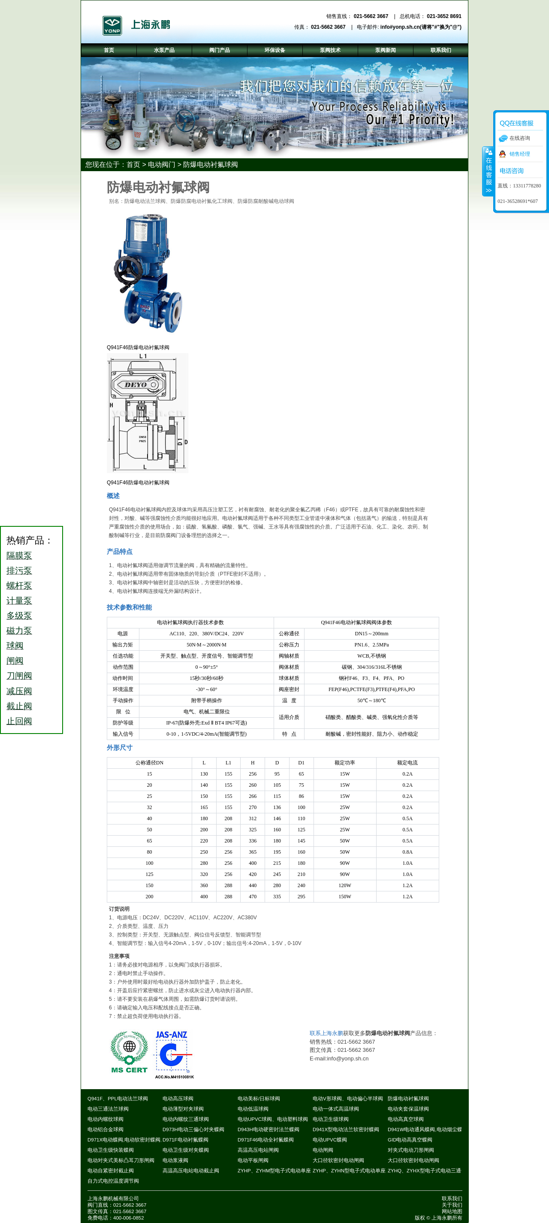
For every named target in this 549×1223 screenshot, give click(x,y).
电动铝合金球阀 (105, 1129)
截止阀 (19, 706)
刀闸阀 (19, 675)
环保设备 (275, 50)
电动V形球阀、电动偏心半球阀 (348, 1098)
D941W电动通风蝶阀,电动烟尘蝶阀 (428, 1129)
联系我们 (452, 1198)
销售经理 (520, 154)
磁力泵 (19, 630)
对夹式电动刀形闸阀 (411, 1150)
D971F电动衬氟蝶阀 (185, 1139)
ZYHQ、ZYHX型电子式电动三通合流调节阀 (437, 1170)
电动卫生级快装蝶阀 (110, 1150)
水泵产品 (164, 50)
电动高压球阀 (178, 1098)
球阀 (15, 645)
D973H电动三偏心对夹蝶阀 (193, 1129)
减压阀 (19, 691)
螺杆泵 (19, 585)
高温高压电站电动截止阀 (191, 1170)
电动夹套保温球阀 (408, 1108)
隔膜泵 (19, 555)
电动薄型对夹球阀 (183, 1108)
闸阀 (15, 660)
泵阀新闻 (385, 50)
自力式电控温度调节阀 (113, 1181)
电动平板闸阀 (253, 1160)
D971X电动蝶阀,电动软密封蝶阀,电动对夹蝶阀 (140, 1139)
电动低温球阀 (253, 1108)
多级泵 (19, 615)
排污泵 (19, 570)
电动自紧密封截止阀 (110, 1170)
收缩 (488, 171)
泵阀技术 (330, 50)
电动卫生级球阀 (331, 1119)
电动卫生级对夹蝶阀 (186, 1150)
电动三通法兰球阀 (108, 1108)
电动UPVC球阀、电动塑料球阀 (273, 1119)
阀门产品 (219, 50)
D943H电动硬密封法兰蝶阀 (268, 1129)
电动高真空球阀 (406, 1119)
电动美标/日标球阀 (259, 1098)
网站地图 (452, 1211)
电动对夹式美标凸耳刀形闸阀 (120, 1160)
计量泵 (19, 600)
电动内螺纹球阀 (105, 1119)
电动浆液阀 (175, 1160)
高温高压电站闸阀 (258, 1150)
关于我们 (452, 1205)
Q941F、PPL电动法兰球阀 (117, 1098)
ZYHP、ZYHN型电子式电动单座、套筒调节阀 (364, 1170)
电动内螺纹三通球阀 (186, 1119)
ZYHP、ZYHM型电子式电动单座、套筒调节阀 (290, 1170)
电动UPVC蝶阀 (330, 1139)
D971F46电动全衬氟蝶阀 (266, 1139)
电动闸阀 (323, 1150)
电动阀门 (161, 164)
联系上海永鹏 (326, 1033)
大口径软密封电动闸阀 (338, 1160)
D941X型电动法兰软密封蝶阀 (346, 1129)
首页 (133, 164)
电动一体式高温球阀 (336, 1108)
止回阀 (19, 721)
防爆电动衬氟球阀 (210, 164)
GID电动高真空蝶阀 (410, 1139)
